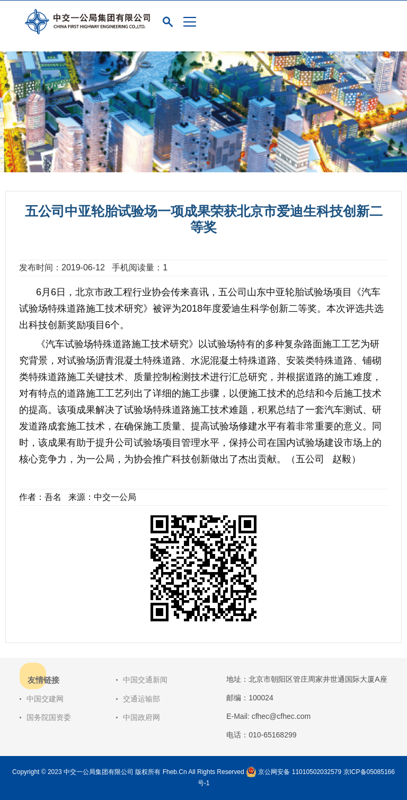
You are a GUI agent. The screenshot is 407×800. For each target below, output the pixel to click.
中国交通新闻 (145, 679)
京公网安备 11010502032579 (299, 772)
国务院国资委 (48, 717)
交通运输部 (141, 698)
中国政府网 (141, 717)
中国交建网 (45, 698)
